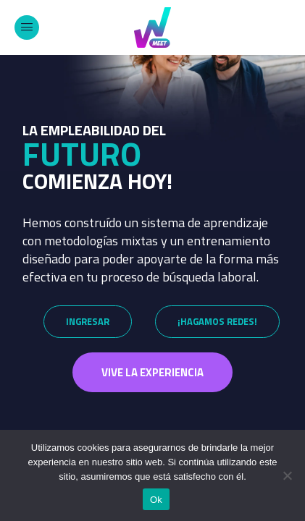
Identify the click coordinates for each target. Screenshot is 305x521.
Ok (156, 499)
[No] (287, 475)
